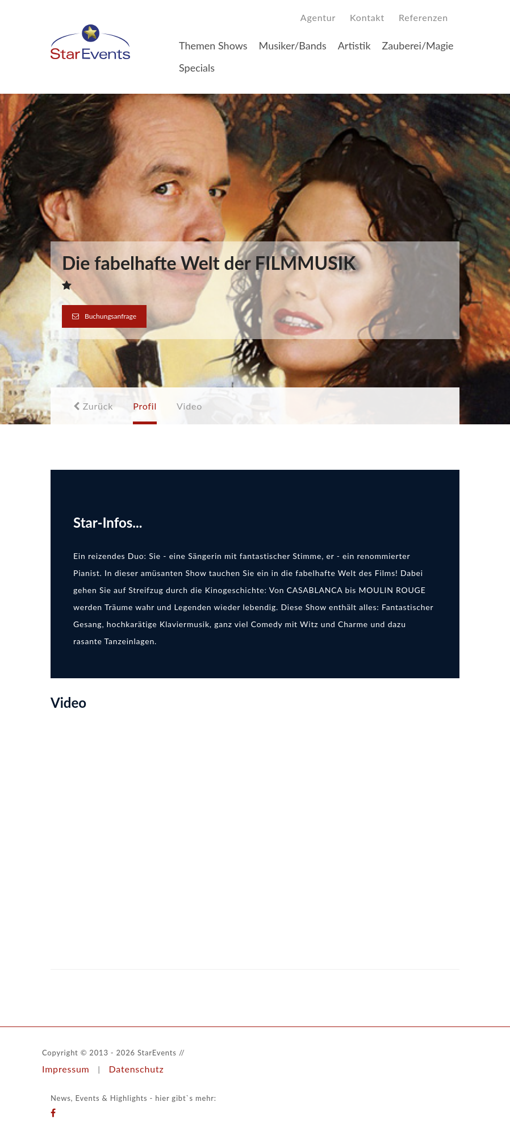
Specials (197, 67)
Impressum (66, 1068)
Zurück (93, 405)
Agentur (318, 17)
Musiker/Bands (293, 45)
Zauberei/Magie (418, 45)
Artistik (354, 45)
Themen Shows (213, 45)
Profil (145, 405)
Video (189, 405)
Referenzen (423, 17)
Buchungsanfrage (104, 316)
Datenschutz (136, 1068)
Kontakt (367, 17)
